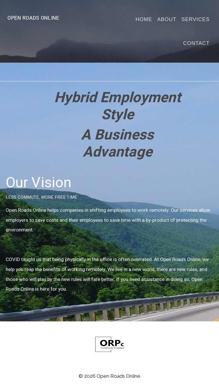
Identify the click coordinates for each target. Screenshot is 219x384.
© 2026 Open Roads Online (109, 376)
